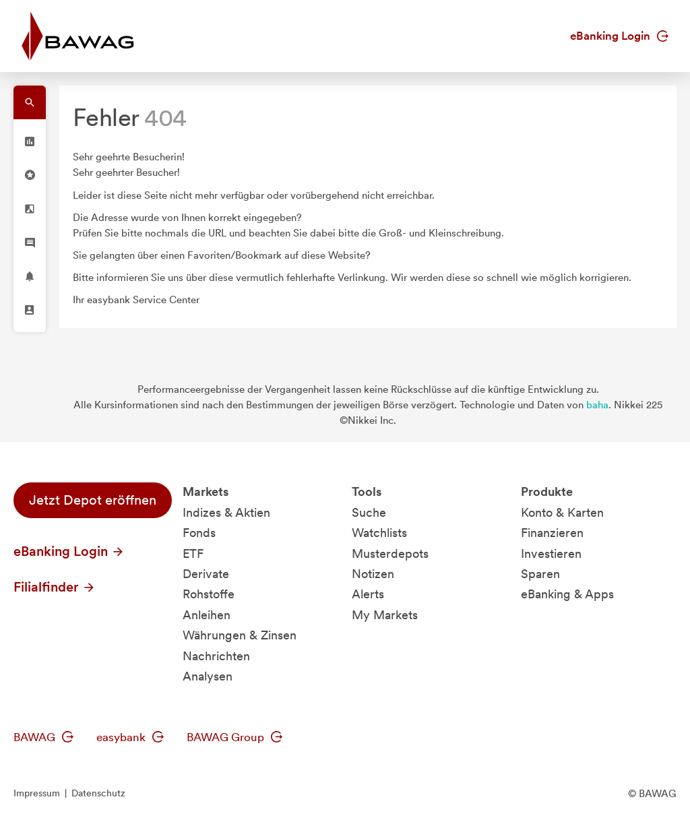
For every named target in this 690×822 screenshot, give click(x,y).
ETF (193, 553)
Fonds (199, 533)
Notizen (373, 574)
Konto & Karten (562, 512)
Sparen (540, 574)
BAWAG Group (234, 737)
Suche (369, 512)
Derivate (206, 574)
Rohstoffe (208, 594)
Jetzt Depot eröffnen (92, 500)
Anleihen (206, 615)
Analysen (207, 676)
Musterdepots (390, 553)
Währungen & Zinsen (239, 635)
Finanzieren (552, 533)
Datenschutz (98, 793)
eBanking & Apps (567, 594)
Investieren (551, 553)
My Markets (385, 615)
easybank (130, 737)
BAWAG (43, 737)
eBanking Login (619, 35)
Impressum (36, 793)
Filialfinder (54, 587)
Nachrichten (216, 656)
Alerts (368, 594)
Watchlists (379, 533)
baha (597, 405)
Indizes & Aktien (226, 512)
